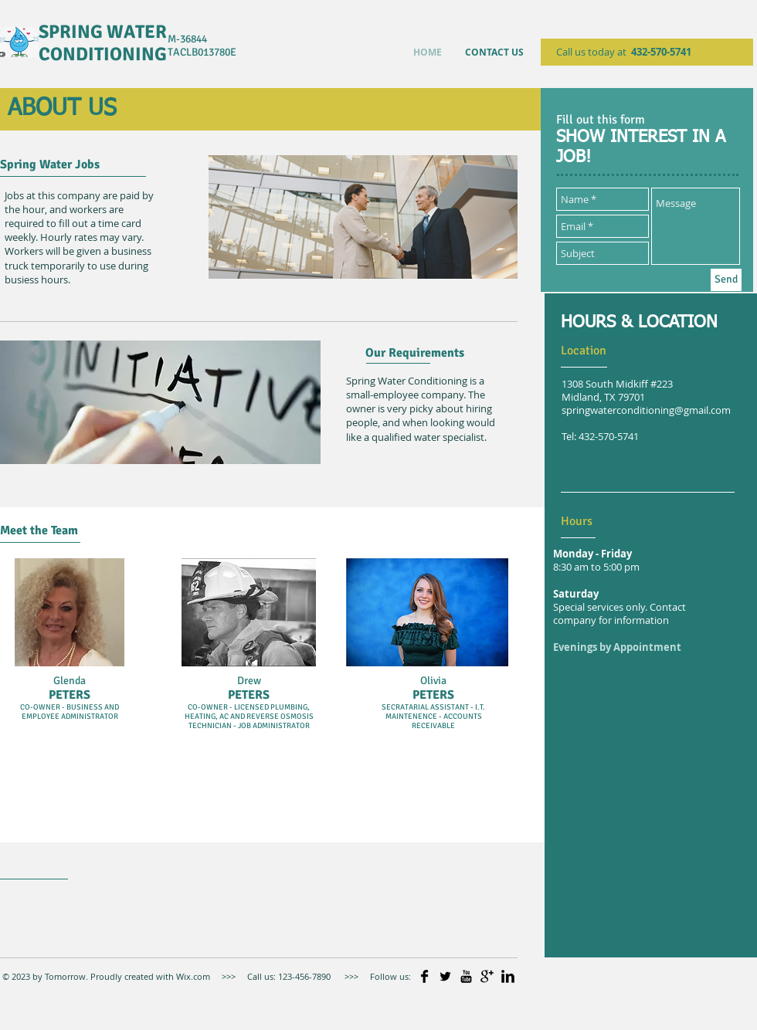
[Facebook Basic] (424, 976)
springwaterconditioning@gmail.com (646, 410)
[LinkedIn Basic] (507, 976)
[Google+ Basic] (487, 976)
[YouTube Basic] (466, 976)
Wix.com (192, 976)
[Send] (726, 280)
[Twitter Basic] (445, 976)
